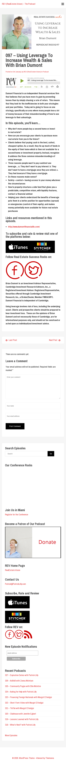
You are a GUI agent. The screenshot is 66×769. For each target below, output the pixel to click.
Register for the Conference (16, 514)
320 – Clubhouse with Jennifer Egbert (20, 713)
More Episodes (11, 735)
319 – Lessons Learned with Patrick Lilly (21, 719)
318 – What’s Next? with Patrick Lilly (20, 724)
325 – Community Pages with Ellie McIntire (23, 686)
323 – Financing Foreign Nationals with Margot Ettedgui (28, 697)
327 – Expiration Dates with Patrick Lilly (21, 675)
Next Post (47, 340)
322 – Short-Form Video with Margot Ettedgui (24, 702)
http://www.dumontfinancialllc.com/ (24, 226)
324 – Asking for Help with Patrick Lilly (21, 691)
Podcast (46, 72)
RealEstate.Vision (12, 570)
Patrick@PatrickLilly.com (15, 583)
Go (51, 453)
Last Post (11, 340)
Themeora (49, 758)
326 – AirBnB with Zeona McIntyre (19, 680)
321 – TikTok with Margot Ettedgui (19, 708)
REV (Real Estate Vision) (32, 72)
